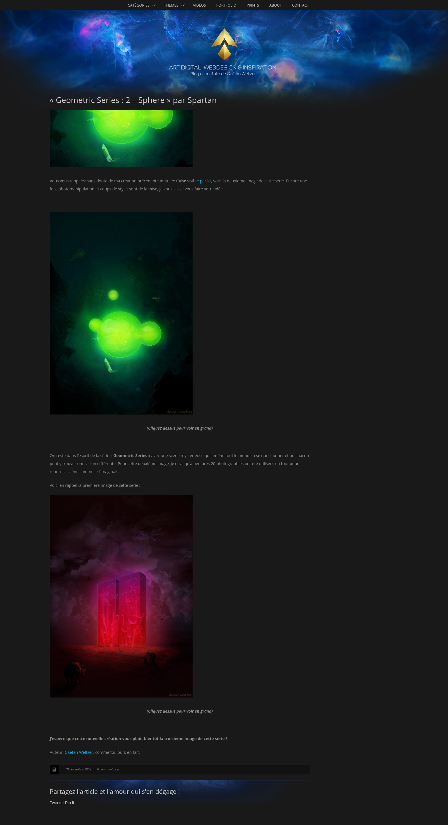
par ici (205, 181)
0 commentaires (108, 769)
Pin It (69, 802)
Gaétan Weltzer (79, 752)
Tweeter (57, 802)
